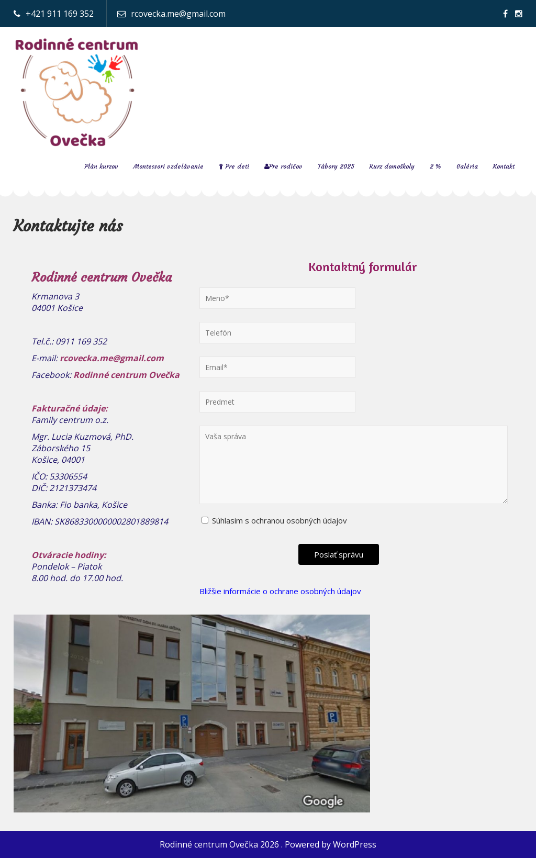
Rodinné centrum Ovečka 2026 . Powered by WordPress (268, 844)
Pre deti (234, 166)
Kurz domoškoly (392, 166)
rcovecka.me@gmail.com (178, 13)
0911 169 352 (81, 341)
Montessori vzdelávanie (168, 166)
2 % (435, 166)
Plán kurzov (101, 166)
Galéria (467, 166)
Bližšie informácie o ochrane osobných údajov (280, 591)
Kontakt (504, 166)
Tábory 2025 (336, 166)
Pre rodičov (283, 166)
